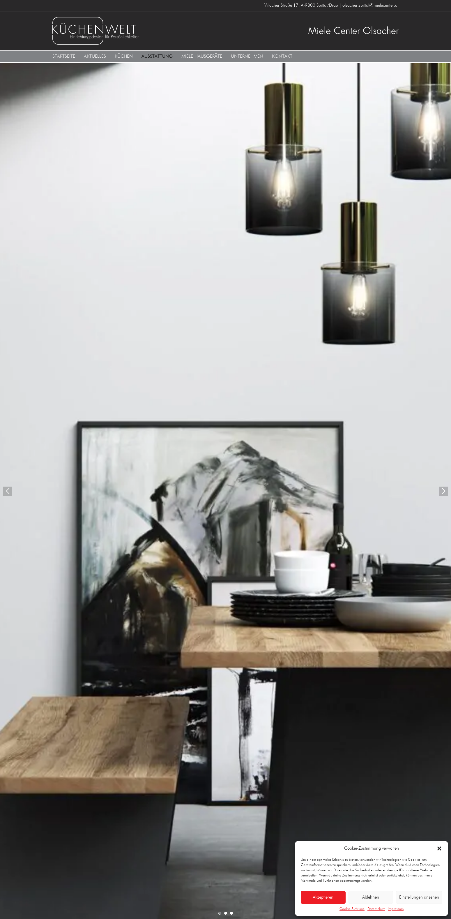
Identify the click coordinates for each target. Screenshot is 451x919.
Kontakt (282, 56)
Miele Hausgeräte (201, 56)
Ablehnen (370, 897)
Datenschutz (376, 909)
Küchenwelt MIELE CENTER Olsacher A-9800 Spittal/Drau (136, 31)
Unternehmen (247, 56)
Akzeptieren (323, 897)
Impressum (396, 909)
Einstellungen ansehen (419, 897)
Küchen (124, 56)
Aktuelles (95, 56)
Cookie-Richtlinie (352, 909)
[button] (439, 848)
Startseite (63, 56)
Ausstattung (157, 56)
